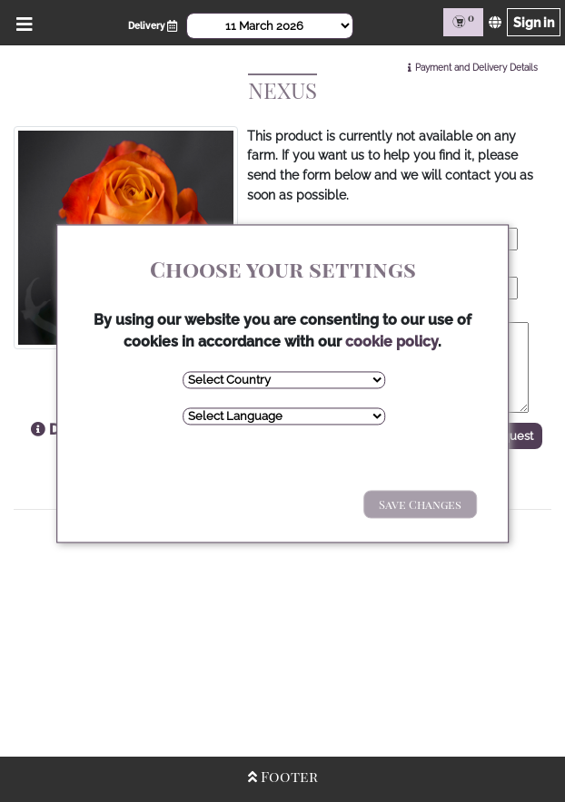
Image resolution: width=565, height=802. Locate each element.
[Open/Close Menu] (21, 22)
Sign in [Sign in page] (533, 22)
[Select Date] (269, 26)
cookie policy (391, 341)
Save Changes (420, 504)
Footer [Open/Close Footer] (283, 776)
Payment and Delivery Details (476, 68)
